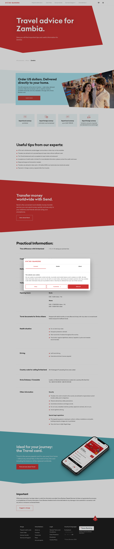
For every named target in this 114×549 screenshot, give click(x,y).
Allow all (78, 286)
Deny (35, 286)
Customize (57, 286)
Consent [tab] (36, 266)
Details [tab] (58, 266)
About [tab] (80, 266)
